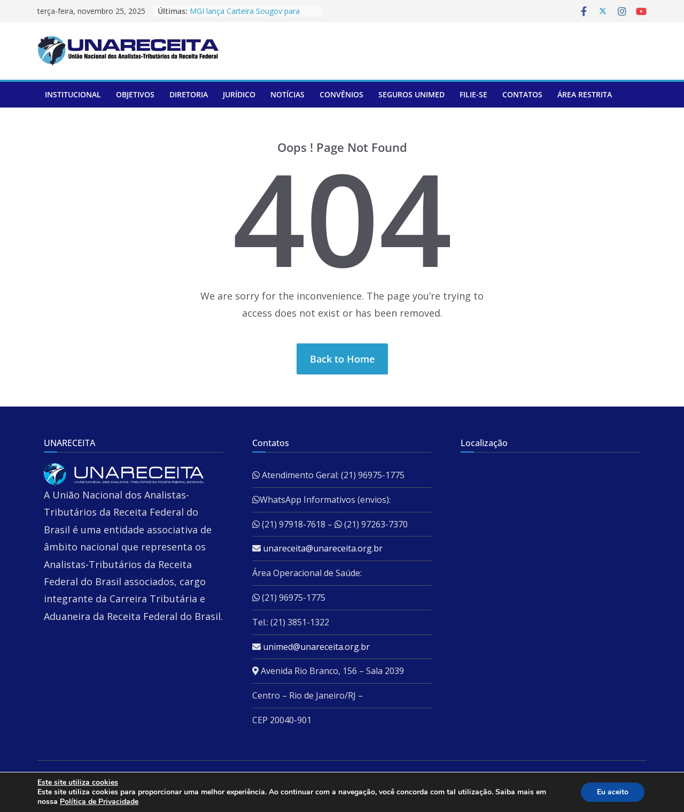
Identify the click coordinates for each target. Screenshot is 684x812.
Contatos (522, 94)
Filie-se (473, 94)
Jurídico (239, 94)
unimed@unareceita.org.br (316, 647)
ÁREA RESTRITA (584, 94)
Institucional (73, 94)
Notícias (287, 94)
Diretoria (188, 94)
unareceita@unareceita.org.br (323, 548)
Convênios (341, 94)
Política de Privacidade (99, 801)
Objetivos (135, 94)
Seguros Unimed (411, 94)
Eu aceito (612, 792)
